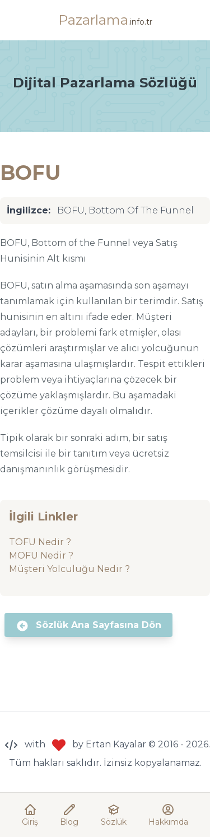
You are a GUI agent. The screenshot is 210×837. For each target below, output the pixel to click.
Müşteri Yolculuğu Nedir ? (69, 569)
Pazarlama (105, 20)
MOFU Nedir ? (41, 555)
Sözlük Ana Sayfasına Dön (88, 626)
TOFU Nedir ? (40, 542)
